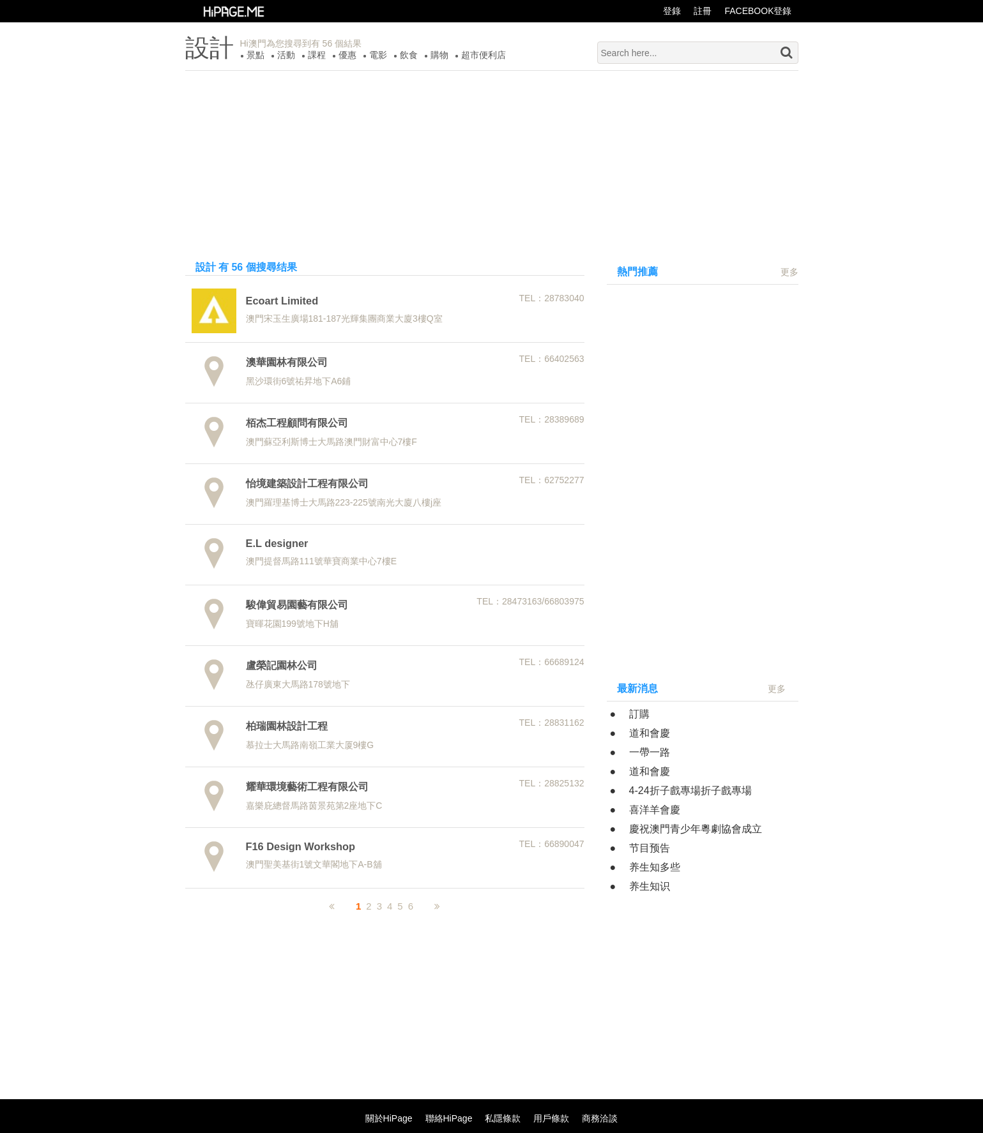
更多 (789, 272)
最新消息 (637, 688)
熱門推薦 (637, 271)
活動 (286, 55)
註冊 (703, 11)
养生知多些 (654, 867)
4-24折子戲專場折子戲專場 (690, 790)
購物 (439, 55)
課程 (317, 55)
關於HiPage (389, 1118)
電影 (378, 55)
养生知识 (649, 886)
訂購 (639, 714)
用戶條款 (551, 1118)
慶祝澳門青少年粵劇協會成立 (695, 828)
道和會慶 (649, 733)
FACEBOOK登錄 (757, 11)
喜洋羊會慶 (654, 809)
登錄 (672, 11)
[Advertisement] (491, 160)
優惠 (347, 55)
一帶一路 (649, 752)
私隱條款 (503, 1118)
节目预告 (649, 848)
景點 (255, 55)
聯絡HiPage (449, 1118)
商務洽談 (600, 1118)
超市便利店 (483, 55)
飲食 (409, 55)
